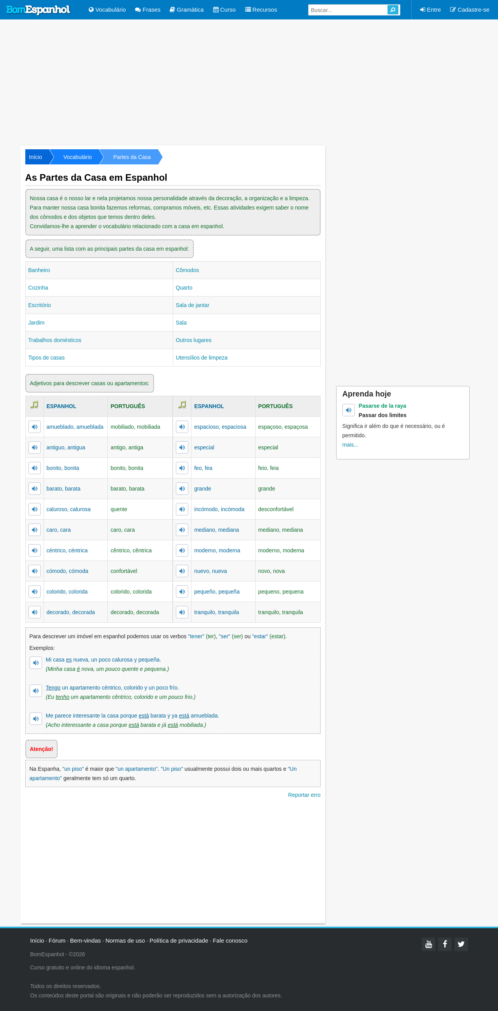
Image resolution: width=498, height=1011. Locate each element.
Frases (147, 9)
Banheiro (39, 270)
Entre (430, 9)
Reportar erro (304, 795)
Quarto (184, 288)
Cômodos (187, 270)
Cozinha (38, 288)
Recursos (261, 9)
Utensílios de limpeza (202, 357)
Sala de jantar (192, 305)
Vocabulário (107, 9)
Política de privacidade (178, 940)
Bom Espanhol (38, 10)
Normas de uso (125, 940)
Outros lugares (194, 340)
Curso (224, 9)
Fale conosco (230, 940)
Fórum (57, 940)
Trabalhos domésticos (54, 340)
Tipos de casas (46, 357)
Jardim (36, 323)
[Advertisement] (249, 81)
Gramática (186, 9)
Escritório (39, 305)
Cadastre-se (469, 9)
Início (35, 157)
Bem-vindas (85, 940)
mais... (350, 445)
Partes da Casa (132, 157)
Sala (181, 323)
